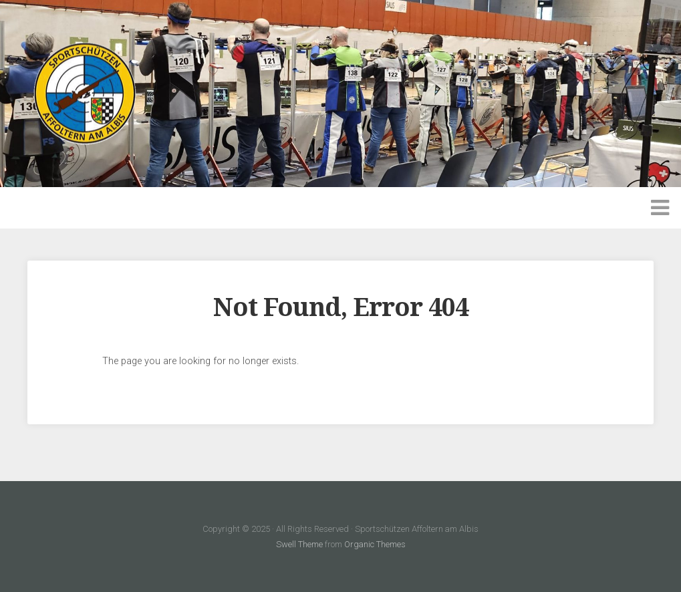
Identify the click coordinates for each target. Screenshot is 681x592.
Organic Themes (375, 544)
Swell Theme (299, 544)
